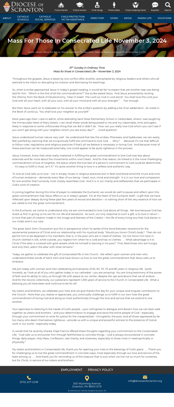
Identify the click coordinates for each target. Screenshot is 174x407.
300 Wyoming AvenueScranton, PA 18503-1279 (87, 385)
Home (31, 52)
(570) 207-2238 (29, 382)
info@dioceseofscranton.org (145, 381)
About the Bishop (52, 52)
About (39, 52)
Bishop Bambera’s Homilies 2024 (77, 52)
